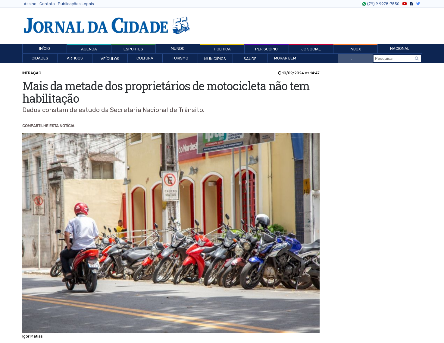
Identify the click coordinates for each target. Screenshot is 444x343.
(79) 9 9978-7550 (382, 4)
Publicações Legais (76, 4)
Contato (47, 4)
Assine (30, 4)
